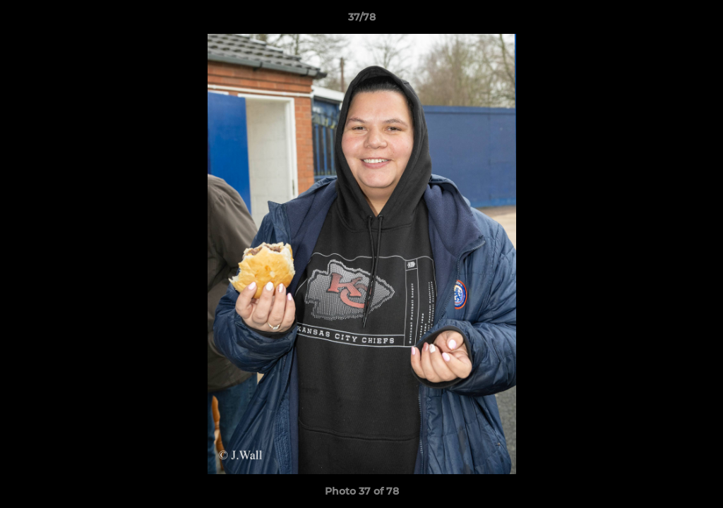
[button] (697, 20)
